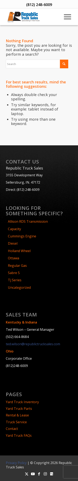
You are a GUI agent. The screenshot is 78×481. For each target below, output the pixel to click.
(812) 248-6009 (39, 4)
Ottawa (13, 258)
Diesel (12, 243)
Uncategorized (19, 287)
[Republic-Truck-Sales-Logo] (31, 16)
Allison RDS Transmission (28, 221)
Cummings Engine (22, 236)
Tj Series (14, 280)
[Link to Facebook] (39, 474)
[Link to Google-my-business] (51, 474)
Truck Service (16, 422)
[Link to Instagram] (45, 474)
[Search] (37, 64)
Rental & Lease (17, 415)
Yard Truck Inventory (22, 402)
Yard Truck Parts (19, 408)
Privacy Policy (16, 463)
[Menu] (67, 16)
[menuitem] (67, 16)
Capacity (14, 229)
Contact (12, 428)
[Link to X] (27, 474)
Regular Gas (17, 265)
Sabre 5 (14, 273)
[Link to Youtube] (33, 474)
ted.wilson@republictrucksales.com (33, 344)
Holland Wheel (19, 251)
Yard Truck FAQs (19, 435)
